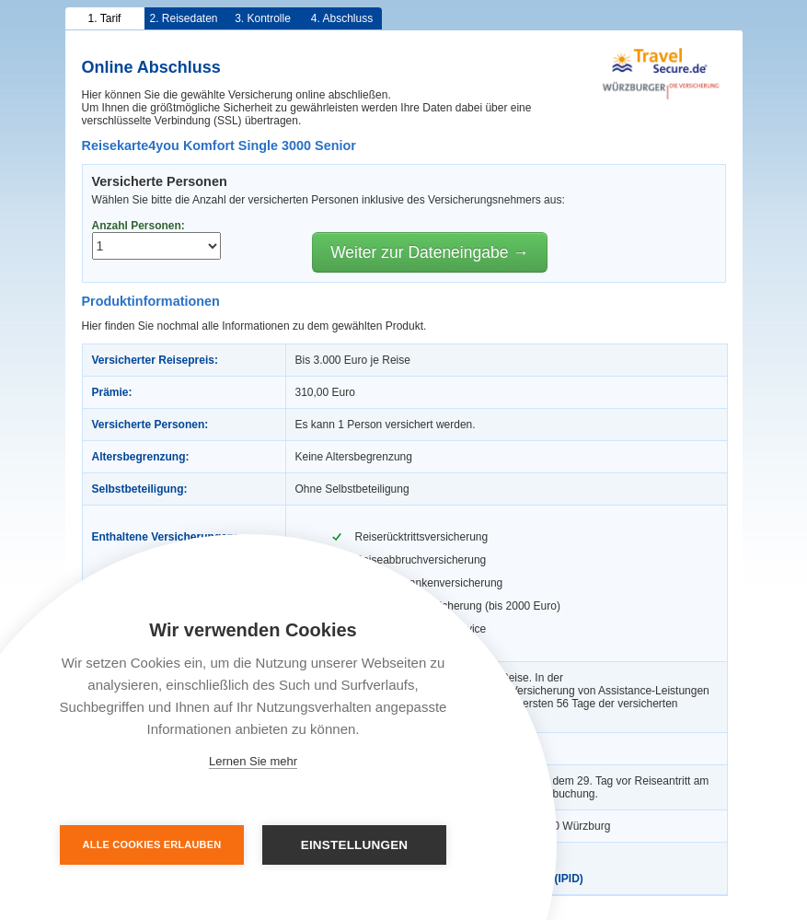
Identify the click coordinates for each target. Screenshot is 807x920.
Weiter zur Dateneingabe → (429, 252)
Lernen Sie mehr (253, 761)
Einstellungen (355, 845)
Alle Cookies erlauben (152, 844)
